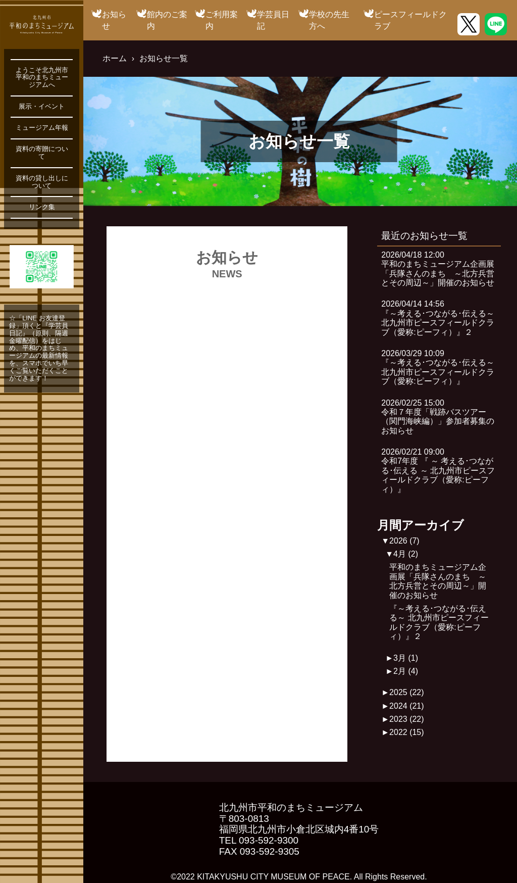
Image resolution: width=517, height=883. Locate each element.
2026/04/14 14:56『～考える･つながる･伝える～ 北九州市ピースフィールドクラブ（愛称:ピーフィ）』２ (437, 318)
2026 (404, 540)
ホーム (114, 58)
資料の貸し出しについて (42, 182)
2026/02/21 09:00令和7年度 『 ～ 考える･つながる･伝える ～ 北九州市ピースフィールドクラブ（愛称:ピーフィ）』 (438, 471)
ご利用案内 (221, 20)
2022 (406, 732)
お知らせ (114, 20)
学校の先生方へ (329, 20)
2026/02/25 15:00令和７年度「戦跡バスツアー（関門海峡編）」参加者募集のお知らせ (437, 417)
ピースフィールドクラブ (410, 20)
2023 (406, 719)
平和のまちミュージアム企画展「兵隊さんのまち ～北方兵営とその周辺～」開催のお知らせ (437, 581)
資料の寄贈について (42, 152)
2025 (406, 692)
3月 (405, 658)
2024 (406, 706)
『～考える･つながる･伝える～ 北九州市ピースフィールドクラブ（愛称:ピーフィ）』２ (438, 622)
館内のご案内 (167, 20)
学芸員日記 (273, 20)
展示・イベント (42, 106)
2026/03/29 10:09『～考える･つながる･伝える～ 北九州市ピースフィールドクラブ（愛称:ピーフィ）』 (437, 367)
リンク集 (42, 207)
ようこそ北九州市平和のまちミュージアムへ (42, 78)
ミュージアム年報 (42, 127)
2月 (405, 671)
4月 (405, 554)
